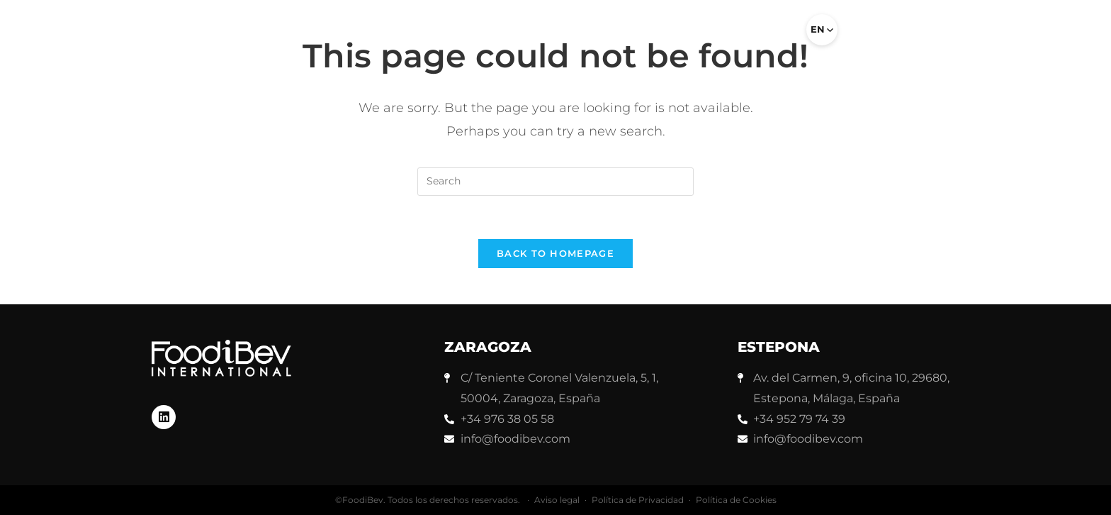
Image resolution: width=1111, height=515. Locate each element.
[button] (777, 35)
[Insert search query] (555, 181)
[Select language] (822, 29)
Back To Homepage (555, 253)
